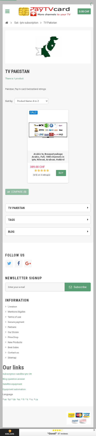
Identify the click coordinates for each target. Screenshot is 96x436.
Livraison (12, 306)
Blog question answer (14, 379)
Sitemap (12, 357)
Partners (12, 327)
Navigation (7, 11)
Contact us (13, 352)
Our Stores (13, 332)
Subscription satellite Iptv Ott (17, 374)
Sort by (8, 101)
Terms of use (14, 317)
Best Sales (13, 347)
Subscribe (78, 287)
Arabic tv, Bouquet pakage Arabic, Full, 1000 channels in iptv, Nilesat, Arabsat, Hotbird (48, 157)
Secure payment (16, 322)
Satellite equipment (12, 384)
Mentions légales (16, 311)
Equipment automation (14, 389)
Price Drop (13, 337)
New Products (15, 342)
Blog (11, 231)
